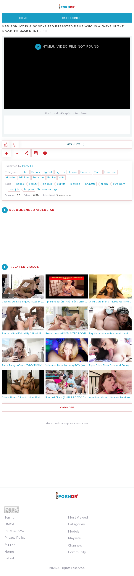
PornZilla (27, 166)
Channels (75, 545)
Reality (51, 177)
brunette (90, 183)
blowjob (75, 183)
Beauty (35, 172)
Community (77, 552)
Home (23, 17)
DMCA (9, 524)
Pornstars (38, 177)
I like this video (6, 145)
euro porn (119, 183)
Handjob (11, 177)
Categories (71, 17)
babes (20, 183)
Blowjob (73, 172)
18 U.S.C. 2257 (14, 531)
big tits (61, 183)
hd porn (29, 189)
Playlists (74, 538)
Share (26, 153)
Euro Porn (110, 172)
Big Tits (60, 172)
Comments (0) (35, 153)
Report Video (45, 153)
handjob (14, 189)
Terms (9, 517)
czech (104, 183)
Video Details (17, 153)
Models (73, 531)
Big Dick (48, 172)
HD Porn (24, 177)
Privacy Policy (14, 537)
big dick (47, 183)
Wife (61, 177)
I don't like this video (14, 145)
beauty (33, 183)
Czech (97, 172)
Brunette (85, 172)
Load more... (67, 407)
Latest (9, 558)
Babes (24, 172)
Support (10, 544)
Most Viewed (78, 517)
